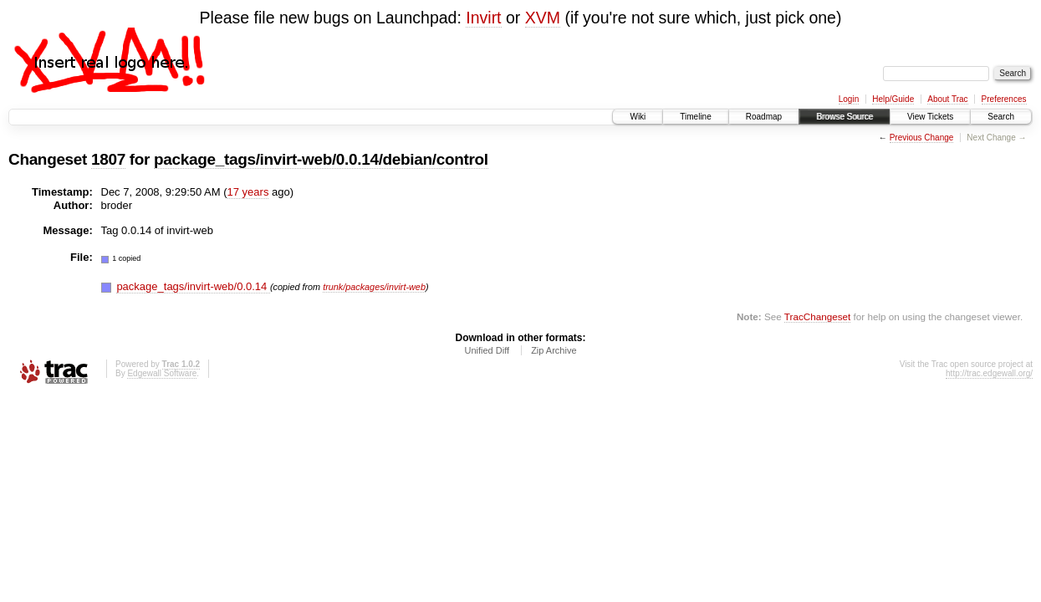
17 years (248, 192)
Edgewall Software (161, 373)
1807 (108, 159)
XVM (542, 17)
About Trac (947, 99)
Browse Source (844, 116)
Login (849, 99)
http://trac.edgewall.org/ (989, 373)
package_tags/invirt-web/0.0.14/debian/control (321, 159)
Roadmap (764, 116)
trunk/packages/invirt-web (374, 287)
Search (1000, 116)
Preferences (1004, 99)
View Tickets (930, 116)
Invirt (483, 17)
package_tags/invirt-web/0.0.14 (193, 286)
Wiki (638, 116)
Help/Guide (893, 99)
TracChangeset (817, 316)
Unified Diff (486, 350)
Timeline (695, 116)
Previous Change (922, 137)
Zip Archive (553, 350)
